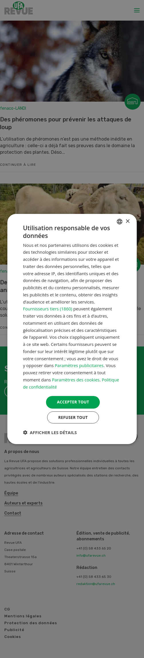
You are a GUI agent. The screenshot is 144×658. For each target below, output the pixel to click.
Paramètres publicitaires (79, 365)
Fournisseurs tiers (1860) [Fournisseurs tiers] (47, 308)
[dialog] (72, 328)
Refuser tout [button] (73, 417)
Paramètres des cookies (76, 379)
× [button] (127, 221)
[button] (50, 433)
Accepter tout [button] (73, 402)
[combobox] (120, 221)
